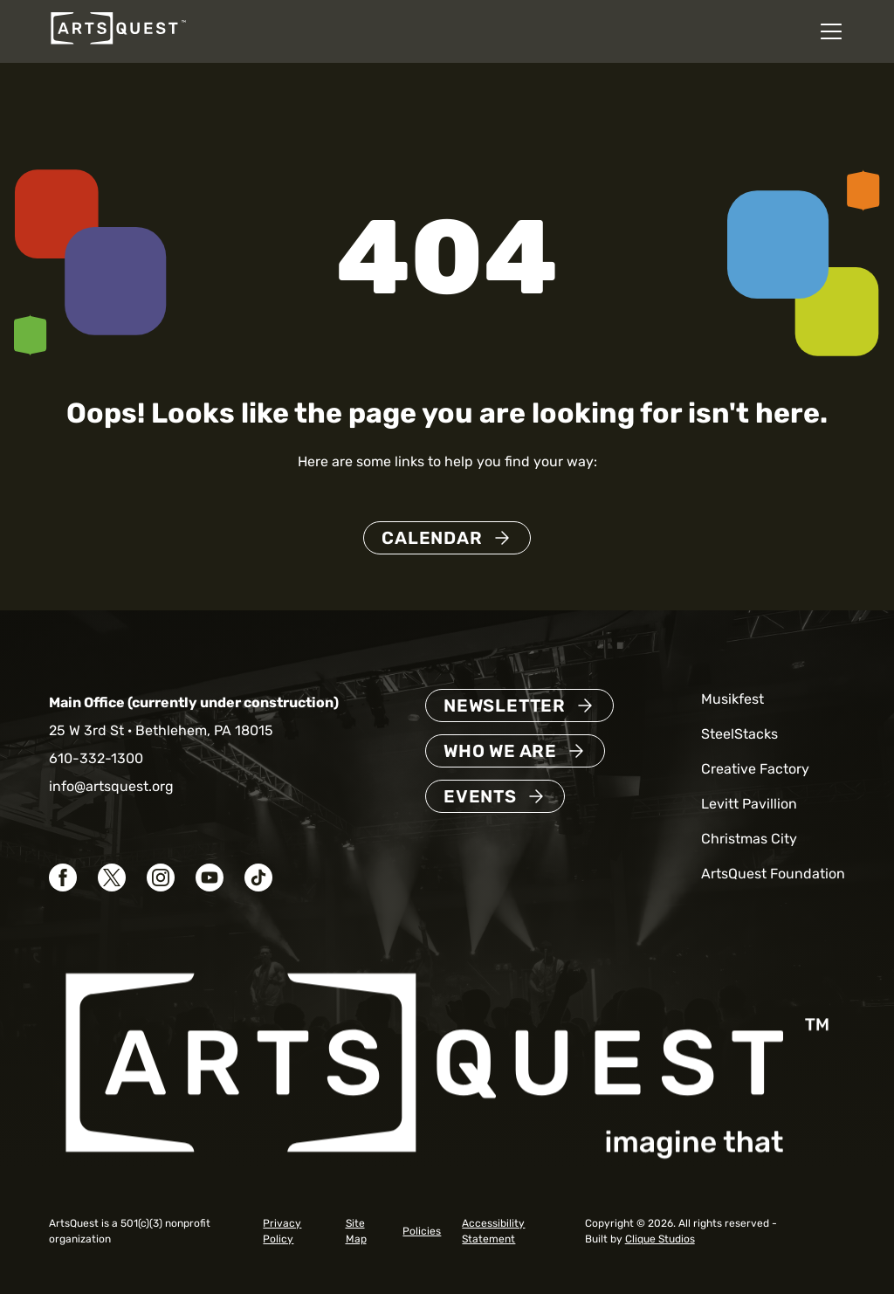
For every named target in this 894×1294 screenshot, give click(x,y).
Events (480, 796)
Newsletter (505, 705)
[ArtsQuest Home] (118, 43)
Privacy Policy (282, 1231)
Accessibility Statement (493, 1231)
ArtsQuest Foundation (773, 873)
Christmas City (749, 838)
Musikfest (732, 699)
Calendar (432, 537)
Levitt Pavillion (749, 803)
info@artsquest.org (111, 786)
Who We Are (500, 750)
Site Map (356, 1231)
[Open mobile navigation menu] (831, 31)
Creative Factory (755, 769)
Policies (421, 1231)
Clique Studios (660, 1239)
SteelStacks (739, 734)
